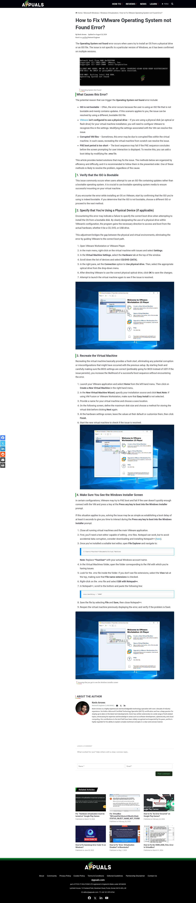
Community (52, 876)
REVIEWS (130, 4)
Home (79, 13)
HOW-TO (116, 4)
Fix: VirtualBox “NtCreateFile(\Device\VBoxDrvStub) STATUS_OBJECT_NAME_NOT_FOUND (125, 816)
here (158, 539)
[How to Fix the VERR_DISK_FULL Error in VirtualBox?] (159, 834)
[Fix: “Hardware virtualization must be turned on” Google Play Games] (91, 802)
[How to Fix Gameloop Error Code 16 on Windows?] (91, 834)
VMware (84, 120)
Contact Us (152, 876)
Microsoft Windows (91, 13)
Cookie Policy (79, 876)
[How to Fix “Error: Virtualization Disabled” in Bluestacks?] (125, 834)
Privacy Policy (65, 876)
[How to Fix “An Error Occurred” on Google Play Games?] (159, 802)
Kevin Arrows (81, 34)
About (41, 876)
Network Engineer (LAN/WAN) (103, 705)
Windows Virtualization (109, 13)
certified (85, 37)
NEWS (143, 4)
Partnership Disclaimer (135, 876)
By (77, 34)
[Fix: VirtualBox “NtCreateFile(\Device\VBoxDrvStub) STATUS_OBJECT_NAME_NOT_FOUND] (125, 802)
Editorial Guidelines (115, 876)
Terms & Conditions (96, 876)
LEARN (153, 4)
